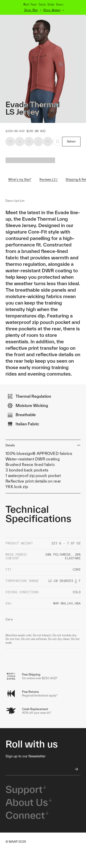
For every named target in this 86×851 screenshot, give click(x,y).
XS (10, 141)
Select (71, 141)
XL (48, 141)
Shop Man (31, 10)
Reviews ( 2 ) (48, 179)
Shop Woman (51, 10)
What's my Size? (19, 179)
